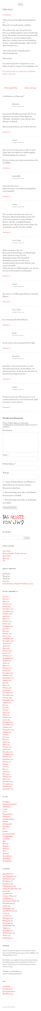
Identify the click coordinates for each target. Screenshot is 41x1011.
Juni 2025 (6, 596)
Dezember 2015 (8, 693)
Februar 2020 (7, 621)
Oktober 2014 (7, 727)
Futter (5, 891)
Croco (5, 811)
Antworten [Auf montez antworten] (6, 168)
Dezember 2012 (8, 781)
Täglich (5, 928)
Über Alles (6, 930)
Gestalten (6, 893)
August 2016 (7, 680)
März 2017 (6, 666)
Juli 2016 (5, 683)
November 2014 (8, 725)
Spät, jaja (6, 558)
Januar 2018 (6, 653)
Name (5, 455)
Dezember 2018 (8, 638)
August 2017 (7, 661)
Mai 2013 (6, 769)
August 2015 (7, 702)
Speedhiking (7, 856)
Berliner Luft (7, 879)
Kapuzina (6, 826)
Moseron (6, 849)
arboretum (15, 104)
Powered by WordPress (9, 1007)
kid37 (4, 581)
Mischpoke (6, 921)
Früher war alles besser (10, 889)
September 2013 (8, 759)
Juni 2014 (6, 737)
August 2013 (7, 762)
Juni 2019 (6, 628)
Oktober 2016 (7, 675)
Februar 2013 (7, 776)
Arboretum (7, 807)
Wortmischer (7, 861)
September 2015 (8, 700)
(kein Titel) (6, 551)
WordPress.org (8, 994)
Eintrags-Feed (7, 989)
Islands (5, 906)
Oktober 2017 (7, 656)
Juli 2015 (5, 705)
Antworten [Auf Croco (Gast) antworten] (6, 276)
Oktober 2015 (7, 698)
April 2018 (6, 646)
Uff (4, 561)
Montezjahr (7, 923)
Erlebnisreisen (8, 886)
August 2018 (7, 643)
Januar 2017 (6, 670)
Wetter (5, 935)
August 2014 (7, 732)
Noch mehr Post (10, 88)
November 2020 (8, 611)
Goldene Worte (8, 896)
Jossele (14, 333)
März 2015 (6, 715)
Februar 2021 (7, 604)
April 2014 (6, 742)
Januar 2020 (7, 624)
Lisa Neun (6, 839)
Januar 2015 (6, 720)
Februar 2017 (7, 668)
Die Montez (7, 881)
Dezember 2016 (8, 673)
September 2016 (8, 678)
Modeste (6, 846)
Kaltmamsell (7, 824)
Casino (5, 809)
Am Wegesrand (8, 876)
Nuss (4, 851)
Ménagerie (6, 918)
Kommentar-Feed (9, 991)
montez (14, 140)
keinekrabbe (16, 176)
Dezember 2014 (8, 722)
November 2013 (8, 754)
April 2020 (6, 616)
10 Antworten (7, 15)
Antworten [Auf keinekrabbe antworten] (6, 196)
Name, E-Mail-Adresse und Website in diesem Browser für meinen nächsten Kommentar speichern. (19, 485)
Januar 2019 (6, 636)
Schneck (6, 853)
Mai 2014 (6, 739)
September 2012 (8, 789)
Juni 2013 (6, 767)
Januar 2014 (6, 749)
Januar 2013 (6, 779)
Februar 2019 (7, 633)
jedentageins (7, 908)
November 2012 (8, 784)
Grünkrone (7, 898)
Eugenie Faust (7, 814)
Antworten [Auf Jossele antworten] (6, 348)
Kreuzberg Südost (9, 834)
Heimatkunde (7, 903)
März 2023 (6, 601)
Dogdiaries (6, 884)
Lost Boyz (6, 916)
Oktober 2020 (7, 614)
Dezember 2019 (8, 626)
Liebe (5, 913)
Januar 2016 (6, 690)
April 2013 (6, 771)
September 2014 (8, 730)
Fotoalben (6, 802)
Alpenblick (6, 874)
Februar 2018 (7, 651)
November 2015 (8, 695)
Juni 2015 (6, 707)
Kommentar (7, 430)
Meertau (6, 844)
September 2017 (8, 658)
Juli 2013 (5, 764)
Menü (20, 4)
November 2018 (8, 641)
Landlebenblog (8, 836)
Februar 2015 (7, 717)
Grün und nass (31, 88)
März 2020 (6, 619)
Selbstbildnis (7, 925)
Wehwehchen (7, 933)
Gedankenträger (8, 819)
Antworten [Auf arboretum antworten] (6, 132)
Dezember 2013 (8, 752)
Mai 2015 (6, 710)
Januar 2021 (6, 606)
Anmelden (6, 986)
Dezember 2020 (8, 609)
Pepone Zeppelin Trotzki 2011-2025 (14, 553)
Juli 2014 (5, 735)
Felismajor (6, 816)
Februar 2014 (7, 747)
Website (6, 473)
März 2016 (6, 685)
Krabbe (5, 831)
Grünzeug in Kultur (10, 901)
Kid (4, 829)
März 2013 (6, 774)
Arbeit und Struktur (10, 804)
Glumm (5, 821)
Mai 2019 (6, 631)
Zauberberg (7, 938)
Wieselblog (6, 858)
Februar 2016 (7, 688)
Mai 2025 (6, 599)
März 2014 (6, 744)
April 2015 (6, 712)
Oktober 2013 (7, 757)
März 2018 (6, 648)
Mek (4, 841)
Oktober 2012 (7, 786)
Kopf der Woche (8, 911)
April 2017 (6, 663)
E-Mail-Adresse (9, 464)
